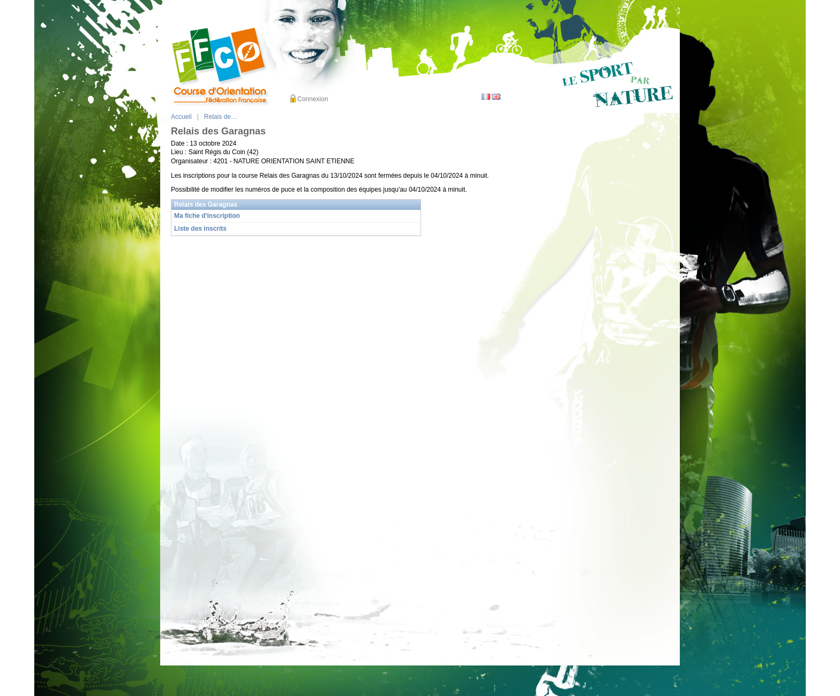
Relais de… (220, 116)
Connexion (312, 99)
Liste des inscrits (200, 228)
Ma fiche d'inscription (207, 216)
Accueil (181, 116)
